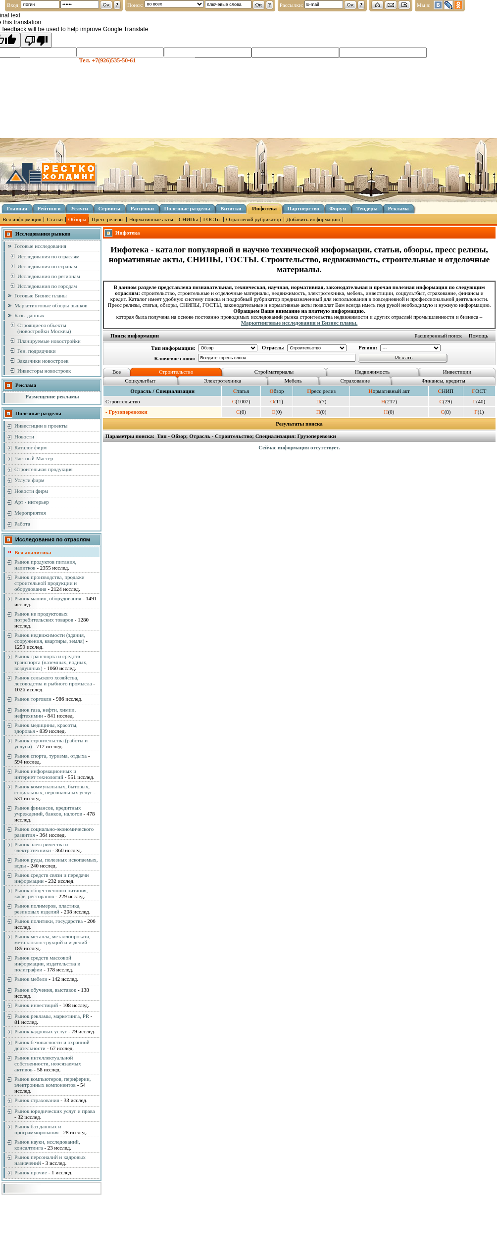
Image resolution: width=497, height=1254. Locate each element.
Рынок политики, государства (48, 921)
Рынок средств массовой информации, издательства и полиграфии (47, 963)
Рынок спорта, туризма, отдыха (50, 756)
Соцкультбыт (140, 381)
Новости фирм (31, 491)
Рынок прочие (30, 1172)
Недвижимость (372, 372)
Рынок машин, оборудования (47, 598)
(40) (479, 401)
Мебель (293, 381)
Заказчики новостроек (42, 361)
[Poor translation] (36, 40)
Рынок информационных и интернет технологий (45, 774)
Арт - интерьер (31, 502)
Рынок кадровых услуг (40, 1031)
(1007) (241, 401)
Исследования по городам (47, 286)
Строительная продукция (43, 469)
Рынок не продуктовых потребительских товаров (43, 617)
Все (116, 372)
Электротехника (222, 381)
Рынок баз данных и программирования (37, 1129)
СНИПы (188, 219)
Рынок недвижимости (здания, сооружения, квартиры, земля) (49, 638)
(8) (445, 412)
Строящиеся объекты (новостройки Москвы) (44, 328)
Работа (22, 524)
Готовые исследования (40, 246)
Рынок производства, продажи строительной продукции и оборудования (49, 583)
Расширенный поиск (438, 335)
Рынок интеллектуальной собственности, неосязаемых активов (47, 1063)
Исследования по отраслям (48, 256)
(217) (389, 401)
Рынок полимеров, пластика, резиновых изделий (47, 909)
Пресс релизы (108, 219)
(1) (479, 412)
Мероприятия (30, 513)
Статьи (54, 219)
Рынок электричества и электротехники (41, 847)
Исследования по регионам (48, 276)
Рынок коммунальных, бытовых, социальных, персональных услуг (53, 789)
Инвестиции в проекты (40, 426)
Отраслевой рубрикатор (253, 219)
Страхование (355, 381)
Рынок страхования (36, 1100)
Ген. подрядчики (36, 351)
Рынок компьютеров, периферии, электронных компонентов (52, 1082)
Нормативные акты (151, 219)
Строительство (176, 372)
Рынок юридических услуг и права (54, 1111)
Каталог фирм (30, 447)
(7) (321, 401)
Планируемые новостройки (49, 341)
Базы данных (29, 315)
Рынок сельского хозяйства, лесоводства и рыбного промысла (53, 680)
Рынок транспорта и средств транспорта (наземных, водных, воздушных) (51, 662)
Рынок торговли (32, 699)
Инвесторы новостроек (44, 371)
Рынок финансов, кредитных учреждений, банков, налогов (48, 811)
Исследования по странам (47, 266)
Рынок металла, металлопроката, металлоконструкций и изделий (52, 939)
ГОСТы (212, 219)
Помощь (478, 335)
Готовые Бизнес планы (40, 295)
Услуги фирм (29, 480)
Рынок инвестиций (36, 1005)
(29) (446, 401)
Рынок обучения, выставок (45, 990)
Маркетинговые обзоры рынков (50, 305)
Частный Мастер (33, 458)
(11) (276, 401)
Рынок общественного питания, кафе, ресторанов (51, 893)
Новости (24, 436)
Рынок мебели (31, 979)
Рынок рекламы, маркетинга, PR (51, 1016)
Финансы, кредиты (443, 381)
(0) (241, 412)
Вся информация (21, 219)
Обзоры (77, 219)
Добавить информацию (314, 219)
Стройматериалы (274, 372)
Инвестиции (457, 372)
